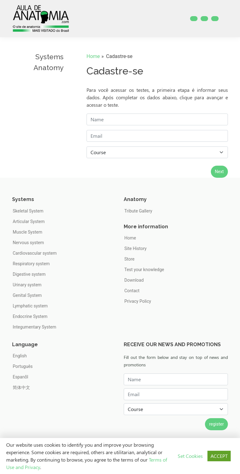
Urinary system (27, 285)
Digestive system (29, 274)
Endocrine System (30, 316)
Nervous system (28, 242)
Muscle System (27, 232)
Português (23, 366)
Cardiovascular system (35, 253)
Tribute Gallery (138, 211)
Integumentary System (34, 327)
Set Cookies (190, 456)
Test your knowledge (144, 269)
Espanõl (20, 377)
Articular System (29, 221)
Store (129, 259)
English (20, 356)
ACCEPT (219, 456)
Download (134, 280)
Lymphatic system (30, 306)
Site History (135, 248)
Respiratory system (31, 264)
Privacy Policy (137, 301)
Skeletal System (28, 211)
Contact (132, 290)
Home (93, 56)
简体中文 (21, 387)
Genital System (27, 295)
